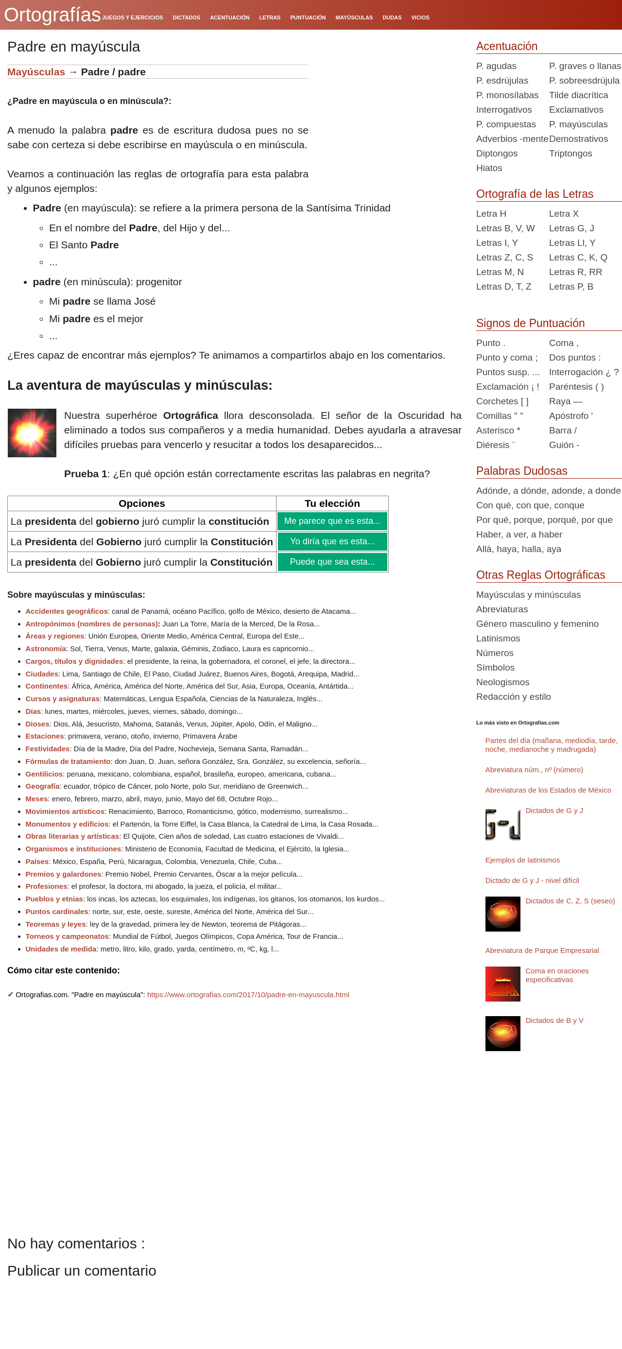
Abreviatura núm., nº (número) (534, 769)
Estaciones (45, 736)
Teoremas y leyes (56, 924)
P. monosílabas (507, 95)
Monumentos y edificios (67, 824)
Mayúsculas (36, 71)
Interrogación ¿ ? (584, 372)
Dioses (38, 724)
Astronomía (46, 648)
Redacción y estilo (513, 697)
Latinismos (498, 638)
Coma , (564, 343)
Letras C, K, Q (578, 257)
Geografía (43, 786)
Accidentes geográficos (67, 611)
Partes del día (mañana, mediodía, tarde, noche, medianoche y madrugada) (551, 744)
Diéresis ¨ (495, 445)
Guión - (564, 445)
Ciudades (42, 674)
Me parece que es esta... (332, 521)
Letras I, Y (497, 243)
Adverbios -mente (512, 139)
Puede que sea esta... (332, 562)
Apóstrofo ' (571, 416)
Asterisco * (498, 430)
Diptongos (497, 153)
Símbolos (495, 667)
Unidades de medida (61, 949)
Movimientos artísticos (65, 811)
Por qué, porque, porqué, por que (544, 520)
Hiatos (489, 168)
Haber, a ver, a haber (519, 534)
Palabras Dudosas (522, 471)
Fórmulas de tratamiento (68, 761)
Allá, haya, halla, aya (518, 549)
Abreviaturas (502, 609)
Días (33, 711)
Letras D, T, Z (504, 286)
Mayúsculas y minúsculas (528, 594)
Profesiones (47, 886)
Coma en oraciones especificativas (557, 975)
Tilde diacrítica (578, 95)
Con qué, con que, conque (530, 505)
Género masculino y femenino (537, 624)
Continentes (47, 686)
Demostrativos (578, 139)
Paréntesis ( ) (576, 386)
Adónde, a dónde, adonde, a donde (548, 490)
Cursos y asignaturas (63, 698)
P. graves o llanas (585, 66)
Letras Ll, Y (572, 243)
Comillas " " (499, 416)
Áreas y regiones (55, 636)
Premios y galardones (64, 874)
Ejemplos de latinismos (522, 860)
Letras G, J (571, 228)
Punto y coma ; (507, 357)
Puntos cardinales (57, 911)
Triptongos (570, 153)
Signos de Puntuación (530, 323)
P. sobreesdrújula (584, 80)
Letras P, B (571, 286)
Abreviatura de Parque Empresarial (542, 950)
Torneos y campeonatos (67, 936)
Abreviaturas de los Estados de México (548, 790)
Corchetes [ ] (502, 401)
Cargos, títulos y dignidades (74, 661)
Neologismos (503, 682)
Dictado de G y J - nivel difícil (532, 880)
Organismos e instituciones (73, 849)
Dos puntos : (575, 357)
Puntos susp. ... (508, 372)
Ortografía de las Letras (535, 194)
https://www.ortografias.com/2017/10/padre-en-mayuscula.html (248, 994)
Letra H (491, 213)
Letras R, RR (576, 272)
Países (37, 861)
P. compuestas (506, 124)
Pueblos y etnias (54, 899)
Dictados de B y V (555, 1020)
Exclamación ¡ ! (507, 386)
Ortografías (52, 14)
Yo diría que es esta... (332, 541)
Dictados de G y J (554, 810)
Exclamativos (576, 109)
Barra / (563, 430)
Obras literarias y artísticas (73, 836)
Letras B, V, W (505, 228)
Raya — (566, 401)
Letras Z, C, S (504, 257)
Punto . (490, 343)
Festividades (48, 748)
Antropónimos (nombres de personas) (92, 624)
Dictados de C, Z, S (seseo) (570, 901)
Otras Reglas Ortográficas (540, 575)
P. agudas (496, 66)
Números (495, 653)
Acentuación (507, 46)
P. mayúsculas (578, 124)
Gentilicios (44, 774)
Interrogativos (504, 109)
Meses (37, 799)
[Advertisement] (389, 125)
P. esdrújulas (502, 80)
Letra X (564, 213)
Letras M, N (500, 272)
